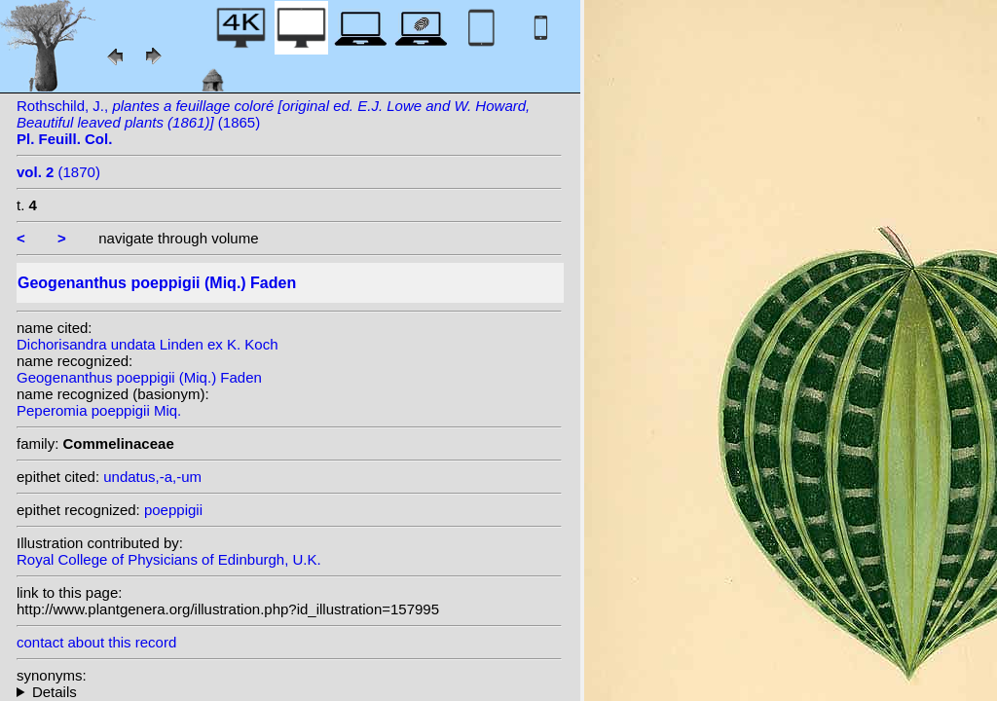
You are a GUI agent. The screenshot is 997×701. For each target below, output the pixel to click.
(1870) (58, 172)
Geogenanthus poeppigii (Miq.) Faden (139, 377)
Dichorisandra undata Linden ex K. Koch (147, 344)
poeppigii (173, 509)
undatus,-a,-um (152, 476)
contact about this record (96, 642)
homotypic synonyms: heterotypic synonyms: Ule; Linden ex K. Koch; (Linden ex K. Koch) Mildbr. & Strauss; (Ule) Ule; (289, 691)
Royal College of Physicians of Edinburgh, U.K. (169, 559)
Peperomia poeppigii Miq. (99, 410)
